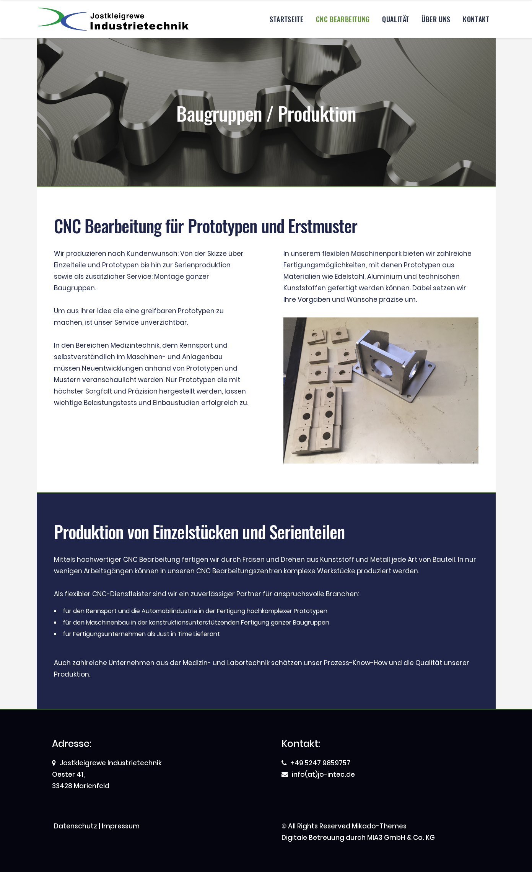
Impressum (121, 826)
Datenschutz (75, 826)
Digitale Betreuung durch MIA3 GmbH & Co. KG (358, 837)
